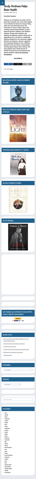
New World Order (8, 447)
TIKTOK (6, 470)
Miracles (6, 443)
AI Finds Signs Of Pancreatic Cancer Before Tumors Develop (14, 343)
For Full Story (18, 58)
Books (6, 424)
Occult (6, 451)
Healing (6, 434)
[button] (2, 2)
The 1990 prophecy (8, 468)
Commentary (7, 428)
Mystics (6, 445)
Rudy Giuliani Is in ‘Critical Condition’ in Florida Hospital (13, 352)
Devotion (6, 430)
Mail (6, 441)
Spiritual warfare (8, 464)
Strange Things (8, 466)
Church (6, 426)
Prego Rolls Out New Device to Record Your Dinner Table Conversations (16, 349)
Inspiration (7, 437)
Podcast (6, 453)
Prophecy (6, 459)
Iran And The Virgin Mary (7, 355)
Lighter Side (7, 439)
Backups (6, 422)
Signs (6, 462)
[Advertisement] (18, 274)
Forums (6, 432)
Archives (6, 420)
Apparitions (7, 418)
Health (11, 69)
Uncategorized (7, 472)
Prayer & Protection (9, 455)
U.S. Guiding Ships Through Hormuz (9, 346)
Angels (6, 416)
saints (6, 460)
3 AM (6, 413)
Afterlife (6, 414)
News (6, 449)
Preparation (7, 457)
